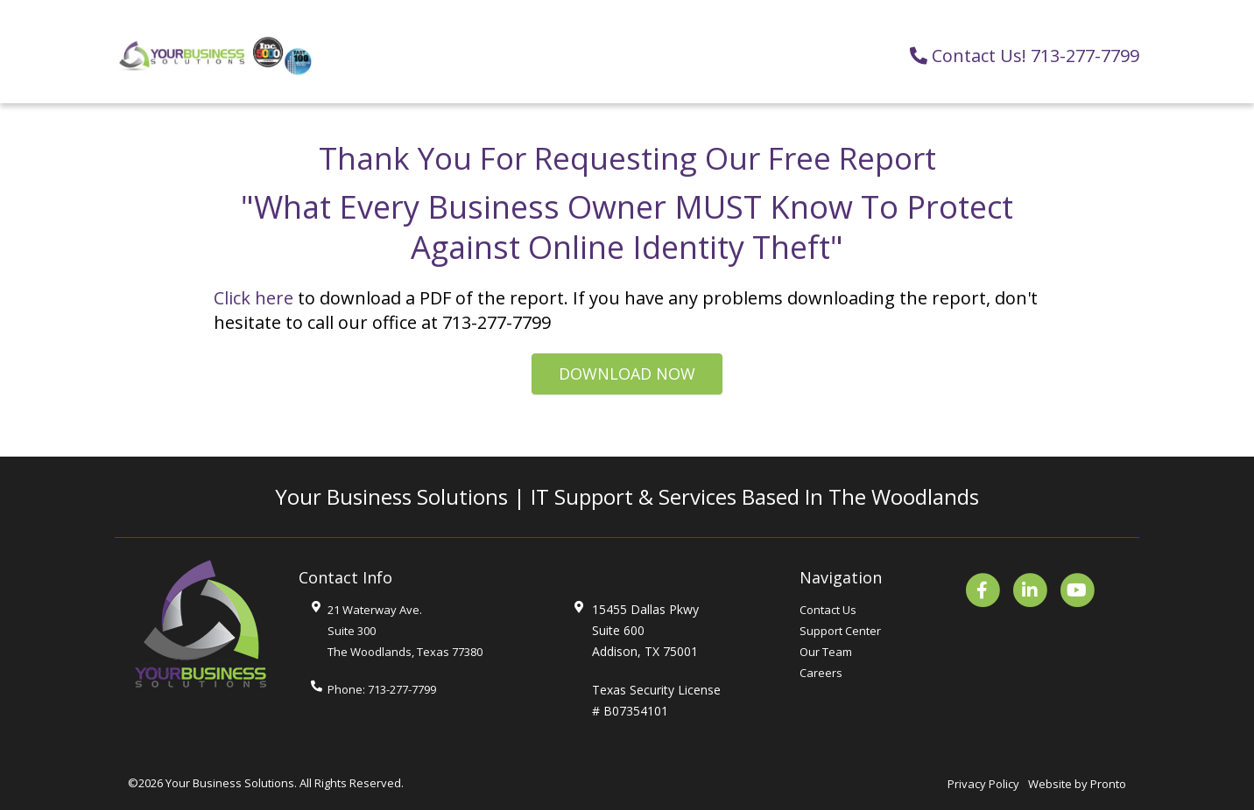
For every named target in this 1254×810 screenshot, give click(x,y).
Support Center (840, 631)
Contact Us (828, 610)
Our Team (826, 652)
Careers (821, 673)
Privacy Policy (983, 784)
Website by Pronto (1077, 784)
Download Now (627, 373)
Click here (253, 298)
